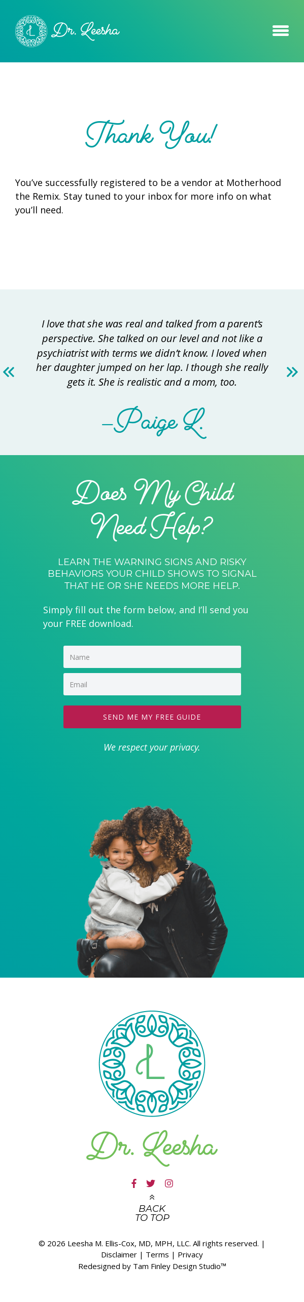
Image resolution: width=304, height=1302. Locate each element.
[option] (152, 372)
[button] (281, 29)
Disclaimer (119, 1254)
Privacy (190, 1254)
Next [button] (293, 372)
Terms (157, 1254)
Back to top (152, 1213)
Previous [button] (11, 372)
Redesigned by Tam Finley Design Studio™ (152, 1266)
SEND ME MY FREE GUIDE (152, 717)
